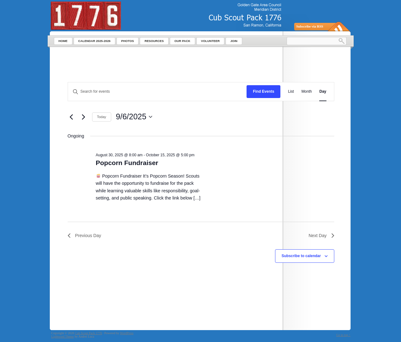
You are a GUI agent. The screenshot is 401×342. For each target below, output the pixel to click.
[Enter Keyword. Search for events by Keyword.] (157, 91)
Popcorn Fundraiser (127, 162)
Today (101, 117)
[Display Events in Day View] (322, 91)
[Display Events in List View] (291, 91)
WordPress (126, 333)
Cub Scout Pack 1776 (88, 333)
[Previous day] (71, 117)
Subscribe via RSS (309, 26)
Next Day (321, 235)
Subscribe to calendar (301, 256)
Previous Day (84, 235)
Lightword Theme (62, 336)
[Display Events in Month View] (306, 91)
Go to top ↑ (343, 335)
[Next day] (83, 117)
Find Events (263, 91)
